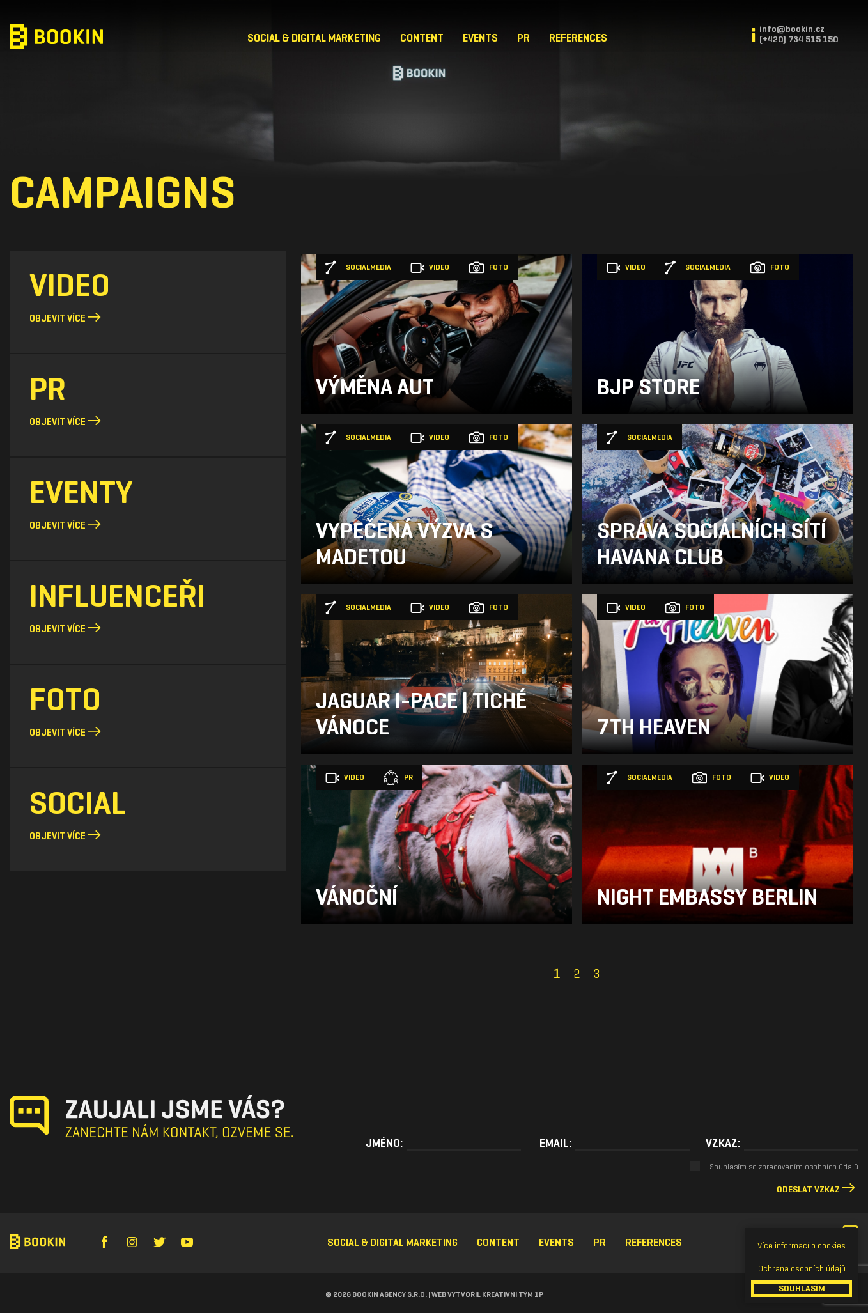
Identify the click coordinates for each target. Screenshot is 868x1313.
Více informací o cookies (801, 1245)
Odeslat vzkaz (808, 1189)
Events (480, 38)
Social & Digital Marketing (314, 38)
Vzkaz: (723, 1143)
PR (523, 38)
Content (422, 38)
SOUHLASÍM (802, 1288)
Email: (555, 1143)
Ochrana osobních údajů (802, 1268)
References (578, 38)
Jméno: (384, 1143)
